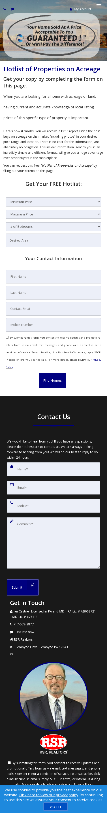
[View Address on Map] (53, 647)
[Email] (53, 487)
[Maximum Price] (53, 214)
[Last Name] (53, 293)
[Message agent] (53, 632)
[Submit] (23, 587)
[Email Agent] (53, 654)
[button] (52, 380)
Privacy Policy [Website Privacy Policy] (83, 784)
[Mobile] (53, 506)
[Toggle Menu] (99, 5)
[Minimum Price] (53, 202)
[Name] (53, 469)
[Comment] (53, 543)
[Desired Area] (53, 240)
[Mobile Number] (53, 325)
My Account (80, 9)
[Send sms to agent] (13, 9)
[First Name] (53, 276)
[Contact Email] (53, 309)
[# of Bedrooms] (53, 226)
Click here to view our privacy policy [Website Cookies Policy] (48, 794)
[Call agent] (5, 9)
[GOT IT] (55, 806)
